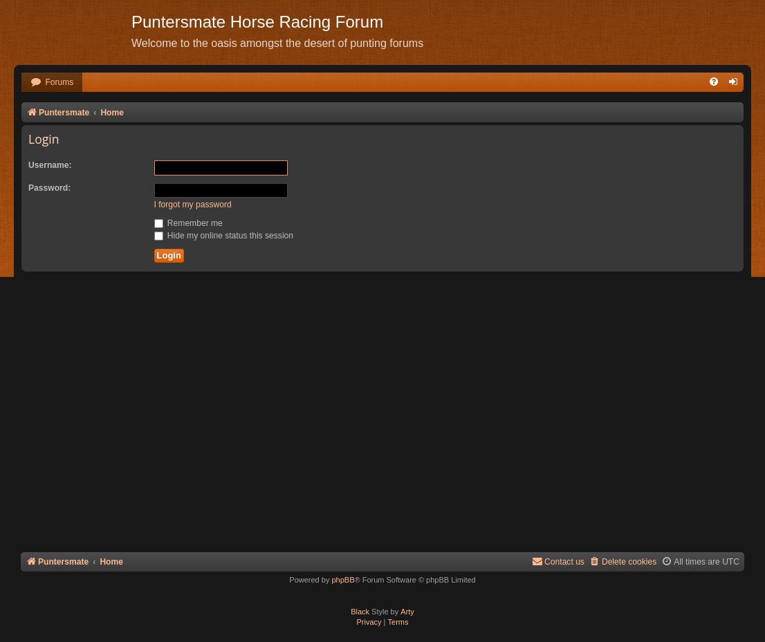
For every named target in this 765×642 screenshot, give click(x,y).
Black (360, 611)
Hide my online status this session (224, 235)
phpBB (342, 580)
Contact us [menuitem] (558, 561)
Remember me (188, 223)
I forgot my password (193, 204)
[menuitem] (52, 82)
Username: (50, 165)
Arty (407, 611)
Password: (49, 188)
